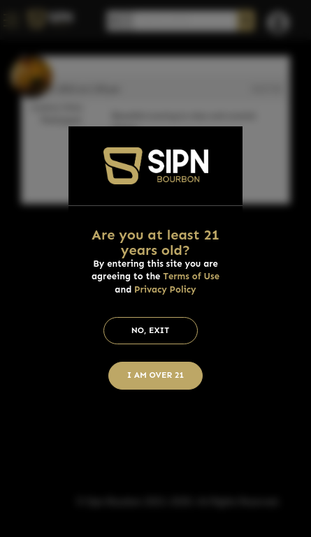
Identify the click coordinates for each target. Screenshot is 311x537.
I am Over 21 (156, 375)
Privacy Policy (165, 289)
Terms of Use (191, 276)
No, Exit (150, 330)
